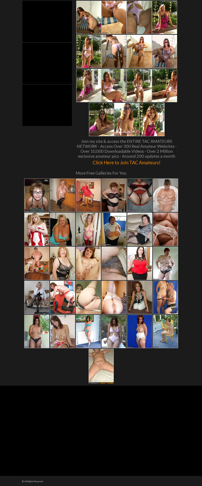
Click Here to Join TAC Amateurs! (126, 162)
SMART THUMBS (107, 383)
